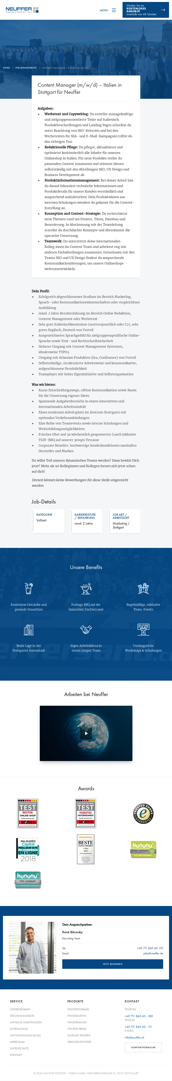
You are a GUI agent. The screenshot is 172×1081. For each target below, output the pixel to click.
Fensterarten (76, 1016)
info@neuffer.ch (134, 1037)
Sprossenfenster (79, 1042)
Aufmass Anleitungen (26, 1022)
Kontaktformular (143, 1047)
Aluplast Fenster (78, 1035)
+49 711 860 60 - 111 (138, 1027)
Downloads (19, 1029)
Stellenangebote (22, 1016)
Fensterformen (78, 1009)
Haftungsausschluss (25, 1035)
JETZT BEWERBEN (113, 964)
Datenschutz (19, 1048)
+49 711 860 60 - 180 (139, 1016)
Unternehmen (20, 1009)
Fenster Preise (76, 1029)
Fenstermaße (77, 1022)
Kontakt (16, 1055)
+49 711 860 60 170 (150, 948)
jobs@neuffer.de (153, 953)
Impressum (17, 1042)
